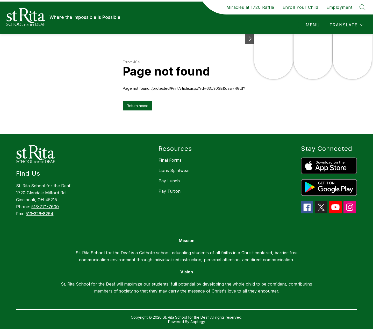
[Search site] (363, 7)
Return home (137, 105)
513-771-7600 (45, 206)
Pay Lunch (169, 180)
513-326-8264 (39, 213)
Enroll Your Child (300, 7)
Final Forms (170, 160)
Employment (339, 7)
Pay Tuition (170, 191)
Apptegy (197, 321)
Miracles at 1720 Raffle (250, 7)
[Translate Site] (346, 25)
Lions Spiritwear (174, 170)
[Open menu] (309, 25)
